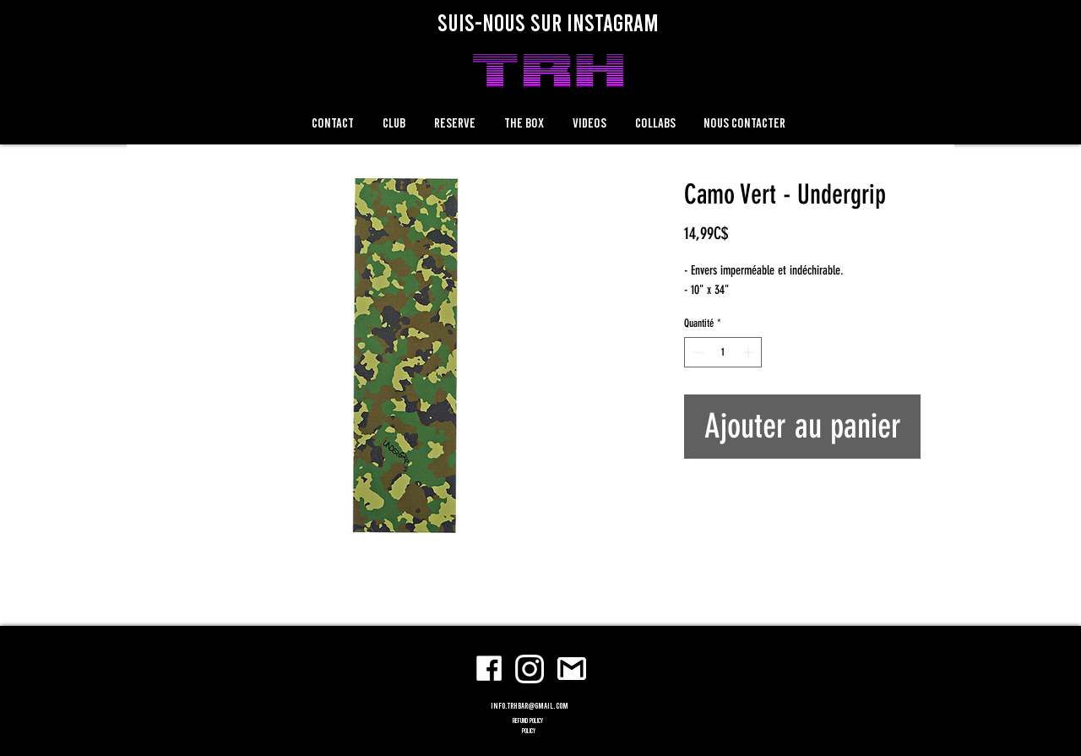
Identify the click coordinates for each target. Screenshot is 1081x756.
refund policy (529, 720)
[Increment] (750, 352)
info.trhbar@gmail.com (529, 705)
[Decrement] (697, 352)
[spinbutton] (723, 352)
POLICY (528, 730)
